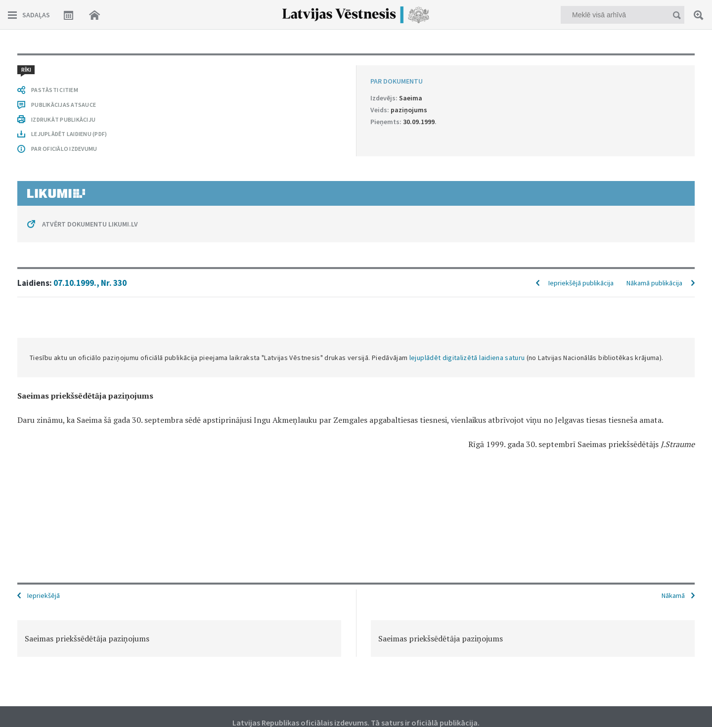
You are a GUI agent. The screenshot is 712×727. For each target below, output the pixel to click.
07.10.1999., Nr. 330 (90, 282)
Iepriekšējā (43, 595)
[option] (179, 638)
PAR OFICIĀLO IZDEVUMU (64, 148)
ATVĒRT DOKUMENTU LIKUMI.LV (90, 224)
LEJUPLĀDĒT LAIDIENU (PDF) (69, 133)
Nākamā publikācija (654, 282)
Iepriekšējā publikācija (581, 282)
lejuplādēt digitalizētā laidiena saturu (467, 357)
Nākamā (673, 595)
